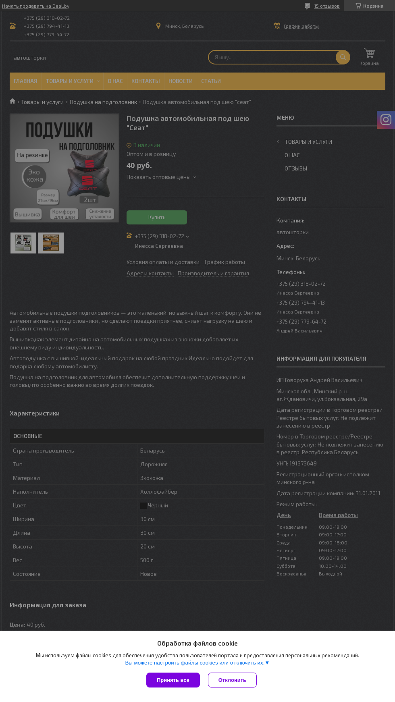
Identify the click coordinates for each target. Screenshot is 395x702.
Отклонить (232, 680)
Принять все (173, 680)
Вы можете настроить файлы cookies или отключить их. (194, 663)
